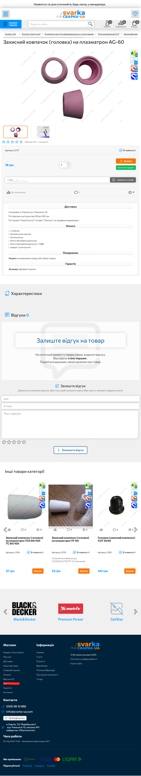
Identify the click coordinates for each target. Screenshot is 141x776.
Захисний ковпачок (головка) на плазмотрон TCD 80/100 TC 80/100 (24, 541)
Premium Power (70, 620)
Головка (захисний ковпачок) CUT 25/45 (116, 540)
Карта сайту (76, 664)
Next (135, 530)
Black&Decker (25, 620)
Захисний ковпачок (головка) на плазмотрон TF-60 (70, 540)
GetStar (117, 620)
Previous (5, 530)
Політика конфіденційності (83, 659)
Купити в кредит (126, 167)
